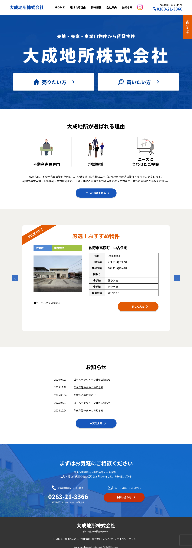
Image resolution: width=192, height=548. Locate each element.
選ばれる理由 (82, 7)
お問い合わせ (187, 26)
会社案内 (115, 7)
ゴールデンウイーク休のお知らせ (92, 377)
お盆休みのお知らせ (85, 392)
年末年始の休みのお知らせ (88, 385)
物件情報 (99, 7)
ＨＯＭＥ (63, 7)
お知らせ (130, 7)
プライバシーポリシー (126, 536)
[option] (96, 276)
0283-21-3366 (68, 494)
